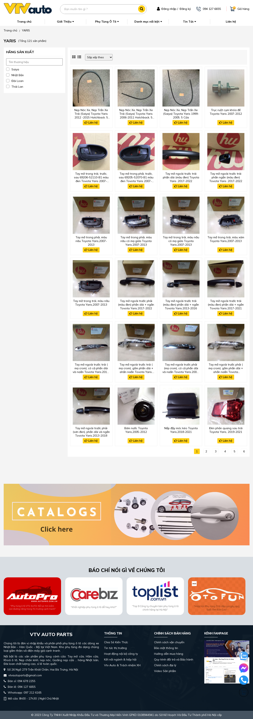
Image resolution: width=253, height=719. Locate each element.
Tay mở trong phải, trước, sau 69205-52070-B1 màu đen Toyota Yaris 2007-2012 (136, 177)
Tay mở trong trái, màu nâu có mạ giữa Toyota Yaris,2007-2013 (181, 240)
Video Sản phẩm (165, 671)
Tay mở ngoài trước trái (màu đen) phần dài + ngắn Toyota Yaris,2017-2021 (226, 304)
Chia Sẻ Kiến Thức (116, 642)
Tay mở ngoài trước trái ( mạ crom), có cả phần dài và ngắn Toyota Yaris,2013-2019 (91, 368)
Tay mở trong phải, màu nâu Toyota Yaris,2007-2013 (91, 240)
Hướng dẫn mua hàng (168, 654)
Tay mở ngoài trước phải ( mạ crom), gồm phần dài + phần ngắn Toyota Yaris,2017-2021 (226, 368)
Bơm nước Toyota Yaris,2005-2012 (136, 430)
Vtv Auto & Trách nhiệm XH (122, 665)
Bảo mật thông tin (166, 648)
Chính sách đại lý (165, 665)
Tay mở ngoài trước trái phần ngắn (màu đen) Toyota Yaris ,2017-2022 (225, 177)
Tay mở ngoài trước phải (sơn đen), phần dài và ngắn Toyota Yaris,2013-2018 (91, 431)
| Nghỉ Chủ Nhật (31, 698)
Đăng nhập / (169, 9)
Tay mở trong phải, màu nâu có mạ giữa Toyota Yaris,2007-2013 (136, 240)
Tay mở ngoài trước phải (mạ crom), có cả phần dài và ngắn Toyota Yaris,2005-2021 (181, 368)
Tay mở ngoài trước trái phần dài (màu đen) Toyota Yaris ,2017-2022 (181, 177)
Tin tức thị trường (115, 648)
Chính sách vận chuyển (169, 642)
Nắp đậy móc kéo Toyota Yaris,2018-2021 (181, 430)
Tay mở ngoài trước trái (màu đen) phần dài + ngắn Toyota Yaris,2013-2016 (181, 304)
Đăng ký (185, 9)
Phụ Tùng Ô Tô (107, 21)
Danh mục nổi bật (148, 21)
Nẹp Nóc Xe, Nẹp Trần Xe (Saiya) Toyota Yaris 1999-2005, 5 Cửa (181, 113)
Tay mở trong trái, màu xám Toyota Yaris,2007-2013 (226, 239)
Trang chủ (24, 21)
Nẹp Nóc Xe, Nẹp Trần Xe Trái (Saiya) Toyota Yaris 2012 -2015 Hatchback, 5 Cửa (91, 113)
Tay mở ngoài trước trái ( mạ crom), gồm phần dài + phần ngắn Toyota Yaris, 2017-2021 (136, 368)
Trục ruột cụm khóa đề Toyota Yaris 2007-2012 (226, 112)
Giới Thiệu (65, 21)
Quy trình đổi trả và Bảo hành (173, 659)
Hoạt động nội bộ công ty (121, 654)
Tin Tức (189, 21)
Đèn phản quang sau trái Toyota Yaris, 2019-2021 (226, 430)
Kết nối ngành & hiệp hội (120, 659)
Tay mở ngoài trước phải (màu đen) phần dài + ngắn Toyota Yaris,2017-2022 (136, 304)
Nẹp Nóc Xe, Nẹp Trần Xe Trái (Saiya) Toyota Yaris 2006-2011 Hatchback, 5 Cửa (136, 113)
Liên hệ (231, 21)
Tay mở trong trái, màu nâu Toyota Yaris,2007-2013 (91, 302)
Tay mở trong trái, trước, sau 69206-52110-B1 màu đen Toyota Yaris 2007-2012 (91, 177)
